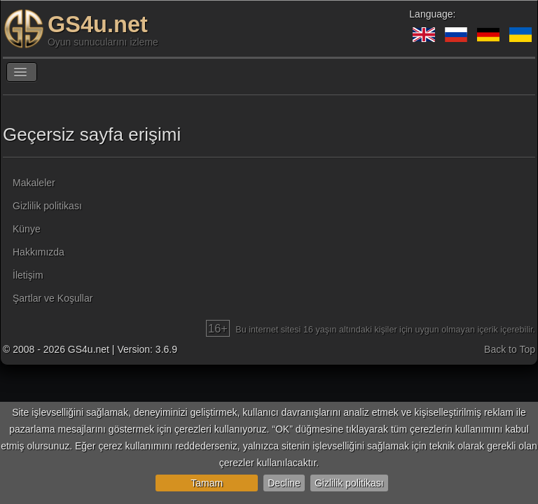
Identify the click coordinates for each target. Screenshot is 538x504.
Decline (284, 483)
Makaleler (34, 182)
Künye (27, 228)
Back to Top (509, 349)
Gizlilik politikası (349, 483)
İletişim (28, 275)
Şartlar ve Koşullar (52, 298)
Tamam (207, 483)
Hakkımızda (38, 252)
